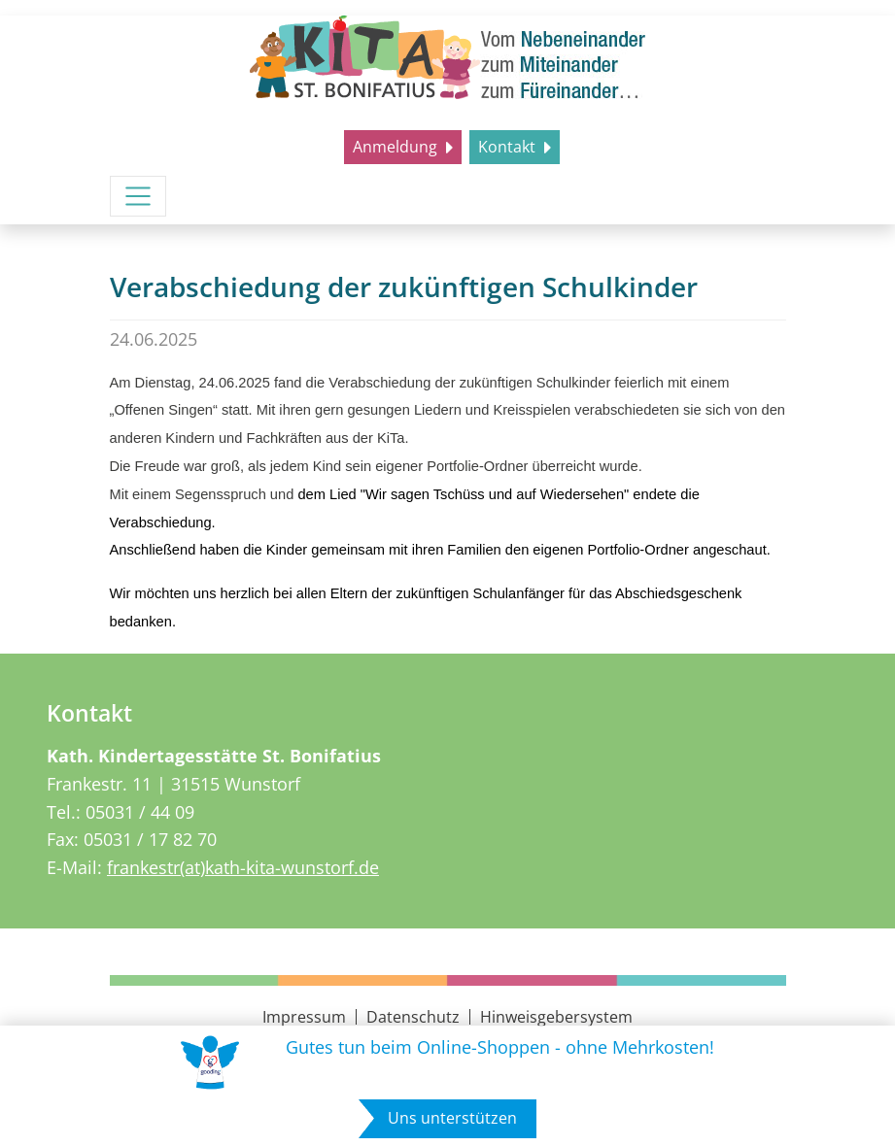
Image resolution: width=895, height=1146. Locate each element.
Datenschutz (413, 1017)
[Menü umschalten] (138, 196)
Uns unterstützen (452, 1118)
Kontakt (508, 146)
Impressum (304, 1017)
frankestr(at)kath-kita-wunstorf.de (243, 867)
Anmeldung (397, 146)
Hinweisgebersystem (556, 1017)
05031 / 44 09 (140, 812)
